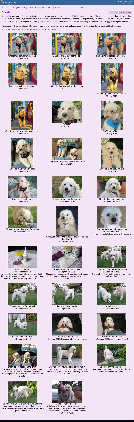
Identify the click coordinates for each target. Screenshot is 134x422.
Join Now (122, 4)
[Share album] (113, 12)
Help (130, 1)
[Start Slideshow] (125, 12)
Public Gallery (122, 1)
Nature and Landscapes (40, 7)
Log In (130, 4)
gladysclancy (21, 7)
